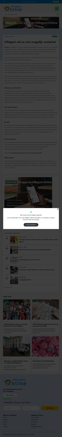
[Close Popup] (58, 209)
